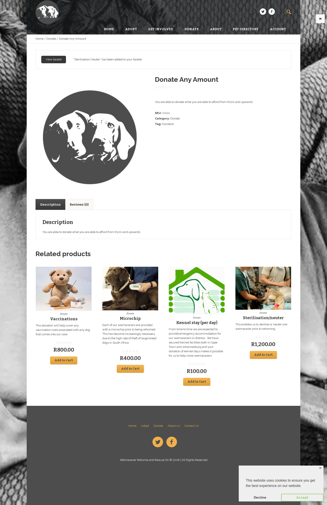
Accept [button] (302, 497)
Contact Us (191, 425)
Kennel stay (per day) (196, 322)
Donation (168, 124)
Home (39, 38)
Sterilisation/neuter (263, 317)
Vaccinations (63, 319)
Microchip (130, 318)
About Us (174, 425)
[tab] (50, 204)
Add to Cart (63, 360)
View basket (54, 59)
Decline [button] (260, 497)
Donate (51, 38)
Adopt (145, 425)
